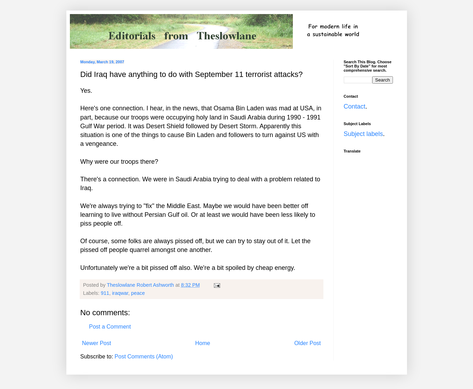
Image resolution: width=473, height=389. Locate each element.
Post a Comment (110, 327)
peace (138, 293)
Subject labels (363, 133)
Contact (355, 106)
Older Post (307, 343)
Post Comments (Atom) (143, 356)
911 (105, 293)
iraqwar (120, 293)
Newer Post (96, 343)
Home (202, 343)
